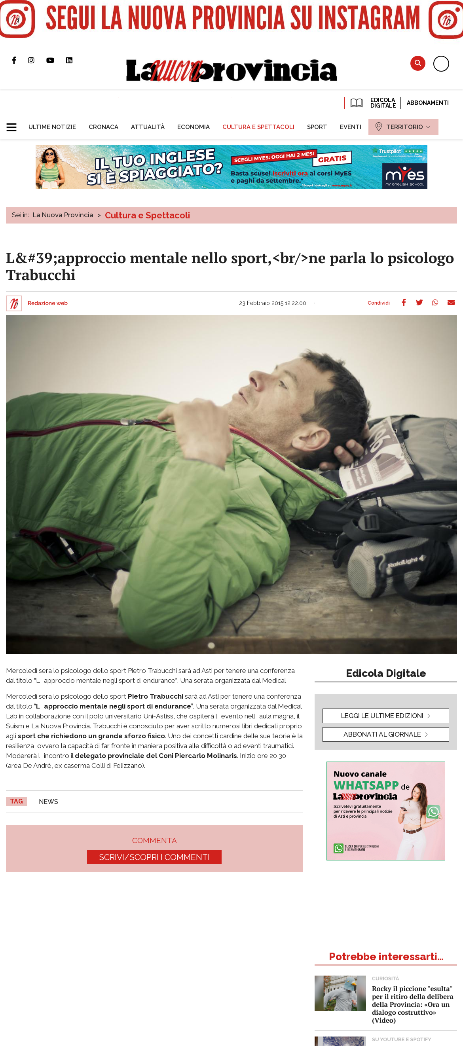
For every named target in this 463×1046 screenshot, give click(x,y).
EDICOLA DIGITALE (373, 103)
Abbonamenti (428, 103)
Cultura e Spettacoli (147, 215)
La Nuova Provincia (63, 215)
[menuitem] (52, 127)
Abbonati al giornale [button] (382, 734)
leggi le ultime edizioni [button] (382, 716)
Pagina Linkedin (75, 60)
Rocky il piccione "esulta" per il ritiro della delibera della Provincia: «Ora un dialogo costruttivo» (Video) (413, 1004)
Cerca (417, 63)
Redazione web (48, 303)
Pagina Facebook (20, 60)
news (48, 801)
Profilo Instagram (37, 60)
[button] (14, 124)
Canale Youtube (56, 60)
